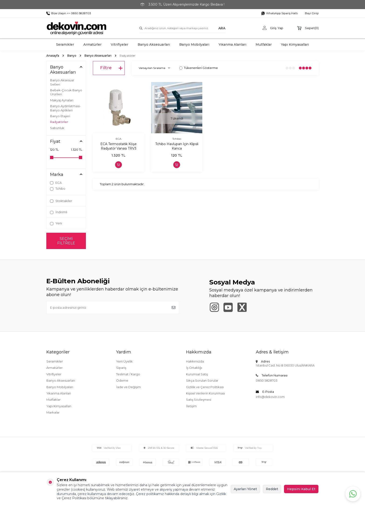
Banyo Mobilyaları (194, 44)
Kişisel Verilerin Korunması (205, 393)
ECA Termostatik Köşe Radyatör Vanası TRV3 (118, 146)
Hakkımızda (195, 361)
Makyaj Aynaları (61, 100)
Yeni (56, 223)
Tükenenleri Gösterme (198, 68)
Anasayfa (52, 55)
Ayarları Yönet (245, 489)
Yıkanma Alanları (232, 44)
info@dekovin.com (270, 397)
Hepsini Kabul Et (301, 489)
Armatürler (92, 44)
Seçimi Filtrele (66, 240)
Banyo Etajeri (60, 116)
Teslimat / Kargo (128, 374)
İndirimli (58, 212)
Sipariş (121, 367)
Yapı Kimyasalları (295, 44)
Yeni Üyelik (124, 361)
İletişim (191, 406)
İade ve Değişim (128, 387)
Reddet (272, 489)
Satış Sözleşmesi (198, 399)
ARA (221, 28)
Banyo (71, 55)
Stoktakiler (61, 201)
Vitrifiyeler (119, 44)
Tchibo (57, 189)
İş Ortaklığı (194, 367)
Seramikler (65, 44)
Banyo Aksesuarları (154, 44)
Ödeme (122, 380)
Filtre (111, 68)
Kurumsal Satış (197, 374)
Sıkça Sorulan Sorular (202, 380)
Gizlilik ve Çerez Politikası (205, 387)
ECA (56, 183)
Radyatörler (59, 122)
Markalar (53, 412)
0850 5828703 (266, 380)
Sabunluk (57, 128)
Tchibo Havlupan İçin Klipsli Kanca (176, 146)
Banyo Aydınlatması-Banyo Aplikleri (65, 108)
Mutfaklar (264, 44)
